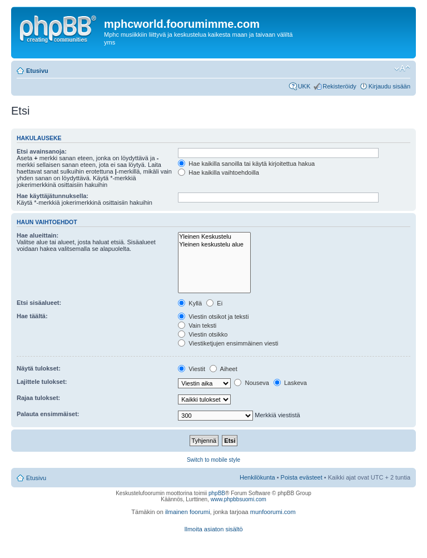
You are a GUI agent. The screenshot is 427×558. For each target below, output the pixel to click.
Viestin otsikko (202, 334)
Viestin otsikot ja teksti (213, 316)
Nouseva (251, 382)
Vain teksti (197, 325)
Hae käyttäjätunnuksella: (52, 195)
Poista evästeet (301, 477)
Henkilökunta (257, 477)
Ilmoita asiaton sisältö (213, 529)
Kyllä (190, 303)
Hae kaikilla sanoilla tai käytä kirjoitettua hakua (246, 163)
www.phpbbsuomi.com (238, 499)
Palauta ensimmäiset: (48, 414)
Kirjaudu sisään (389, 86)
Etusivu (37, 70)
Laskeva (290, 382)
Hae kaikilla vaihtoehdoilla (218, 172)
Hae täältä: (32, 316)
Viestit (191, 369)
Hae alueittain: (37, 235)
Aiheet (223, 369)
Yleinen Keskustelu (214, 236)
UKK (304, 86)
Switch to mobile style (213, 460)
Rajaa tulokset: (38, 397)
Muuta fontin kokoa (402, 68)
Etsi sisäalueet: (39, 302)
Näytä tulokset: (39, 368)
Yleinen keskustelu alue (214, 244)
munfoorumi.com (273, 511)
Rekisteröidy (339, 86)
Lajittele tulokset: (42, 381)
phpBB (216, 493)
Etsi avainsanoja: (42, 151)
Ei (214, 303)
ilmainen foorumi (187, 511)
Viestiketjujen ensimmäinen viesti (228, 343)
